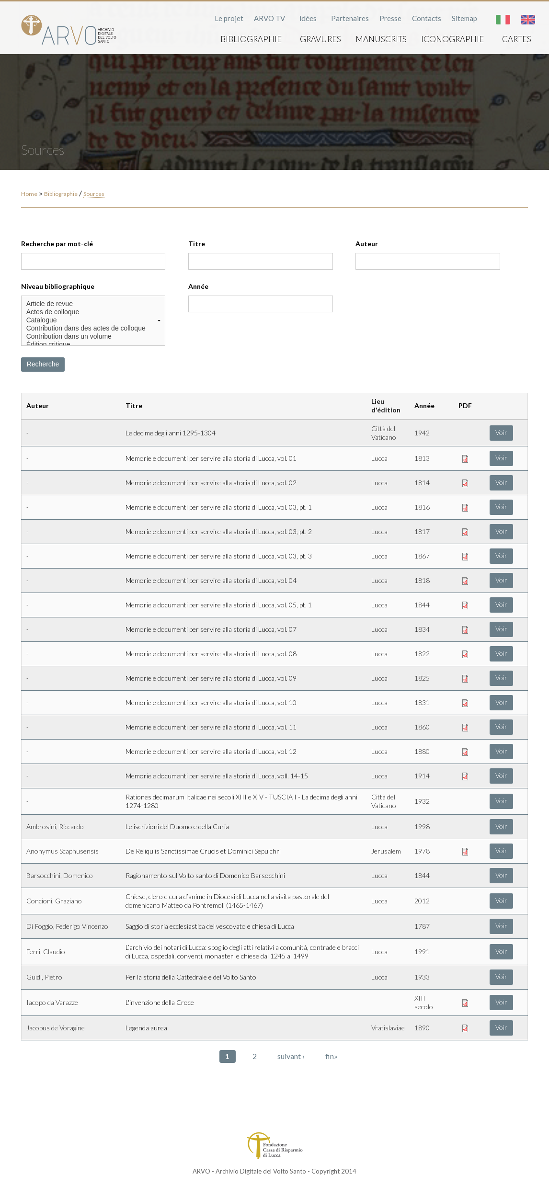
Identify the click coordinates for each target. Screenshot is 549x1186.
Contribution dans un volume (93, 336)
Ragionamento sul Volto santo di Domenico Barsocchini (205, 875)
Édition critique (93, 345)
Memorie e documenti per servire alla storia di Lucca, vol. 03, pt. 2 (219, 531)
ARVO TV (269, 18)
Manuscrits (381, 39)
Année (198, 286)
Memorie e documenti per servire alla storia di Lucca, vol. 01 (211, 458)
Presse (390, 18)
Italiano (503, 19)
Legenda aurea (146, 1028)
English (528, 19)
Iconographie (452, 39)
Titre (196, 243)
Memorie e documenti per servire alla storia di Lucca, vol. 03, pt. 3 (219, 556)
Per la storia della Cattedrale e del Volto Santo (191, 977)
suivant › (291, 1056)
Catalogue (93, 320)
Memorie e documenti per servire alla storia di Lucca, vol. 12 (211, 751)
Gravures (320, 39)
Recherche (43, 364)
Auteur (366, 243)
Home (29, 193)
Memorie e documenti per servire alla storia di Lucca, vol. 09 (211, 678)
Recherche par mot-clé (57, 243)
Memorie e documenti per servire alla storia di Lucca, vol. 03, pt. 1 (219, 507)
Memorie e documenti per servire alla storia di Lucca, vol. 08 (211, 654)
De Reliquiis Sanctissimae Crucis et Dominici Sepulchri (203, 851)
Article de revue (93, 304)
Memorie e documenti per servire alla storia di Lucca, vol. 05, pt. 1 (219, 605)
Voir (501, 432)
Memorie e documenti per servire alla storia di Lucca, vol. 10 (211, 702)
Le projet (229, 18)
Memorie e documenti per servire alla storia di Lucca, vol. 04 (211, 580)
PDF (465, 405)
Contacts (426, 18)
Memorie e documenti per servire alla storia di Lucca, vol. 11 (211, 727)
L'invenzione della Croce (160, 1002)
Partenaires (350, 18)
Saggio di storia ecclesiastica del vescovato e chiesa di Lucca (210, 926)
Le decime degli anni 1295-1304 (171, 433)
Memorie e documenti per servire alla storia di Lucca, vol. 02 (211, 483)
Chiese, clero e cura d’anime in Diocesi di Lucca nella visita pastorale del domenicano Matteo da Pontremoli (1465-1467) (227, 900)
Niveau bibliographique (57, 286)
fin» (331, 1056)
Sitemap (464, 18)
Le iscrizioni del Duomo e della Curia (177, 826)
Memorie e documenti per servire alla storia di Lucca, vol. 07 (211, 629)
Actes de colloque (93, 312)
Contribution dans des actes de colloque (93, 328)
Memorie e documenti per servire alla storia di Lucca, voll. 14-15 (217, 776)
